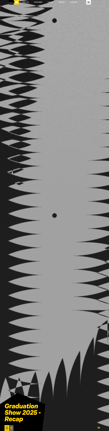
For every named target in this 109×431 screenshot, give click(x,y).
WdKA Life (26, 2)
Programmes (38, 2)
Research (62, 2)
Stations (50, 2)
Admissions (73, 2)
